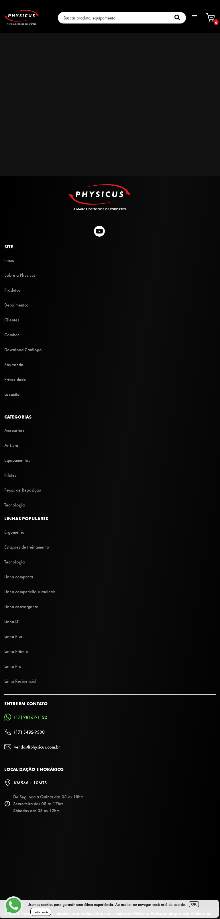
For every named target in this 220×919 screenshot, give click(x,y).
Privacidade (15, 379)
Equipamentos (17, 460)
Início (9, 260)
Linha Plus (13, 636)
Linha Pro (12, 666)
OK (194, 904)
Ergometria (14, 532)
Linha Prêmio (16, 651)
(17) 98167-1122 (25, 717)
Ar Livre (11, 445)
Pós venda (13, 364)
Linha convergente (21, 606)
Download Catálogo (23, 349)
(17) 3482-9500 (24, 731)
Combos (11, 334)
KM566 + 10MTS (25, 782)
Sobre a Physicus (20, 275)
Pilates (10, 475)
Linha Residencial (20, 681)
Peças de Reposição (22, 490)
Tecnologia (14, 505)
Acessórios (14, 430)
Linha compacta (18, 577)
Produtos (12, 290)
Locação (12, 394)
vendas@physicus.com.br (32, 746)
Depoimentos (16, 305)
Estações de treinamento (26, 547)
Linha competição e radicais (30, 591)
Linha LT (11, 621)
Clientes (11, 320)
